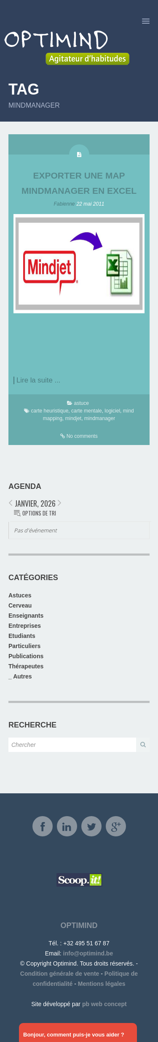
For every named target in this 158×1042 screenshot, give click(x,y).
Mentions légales (102, 983)
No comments (82, 436)
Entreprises (24, 625)
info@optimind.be (88, 953)
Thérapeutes (25, 666)
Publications (25, 656)
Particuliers (24, 646)
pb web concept (104, 1004)
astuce (81, 403)
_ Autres (20, 676)
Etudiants (21, 635)
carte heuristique (50, 411)
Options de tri (39, 513)
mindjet (73, 418)
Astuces (19, 595)
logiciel (112, 411)
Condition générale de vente (59, 973)
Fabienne (64, 204)
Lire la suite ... (38, 380)
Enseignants (25, 615)
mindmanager (99, 418)
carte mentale (86, 411)
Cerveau (20, 605)
